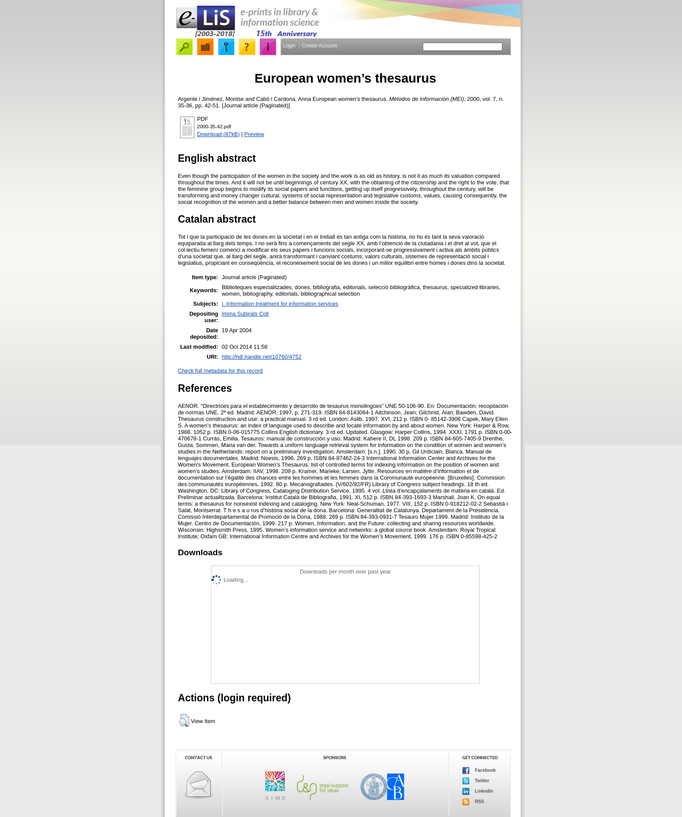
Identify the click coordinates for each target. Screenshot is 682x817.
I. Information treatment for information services (280, 303)
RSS (473, 801)
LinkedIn (477, 791)
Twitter (475, 780)
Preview (254, 134)
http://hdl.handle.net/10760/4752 (262, 356)
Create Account (319, 46)
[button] (184, 720)
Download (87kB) (218, 134)
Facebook (479, 770)
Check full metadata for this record (220, 370)
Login (289, 46)
